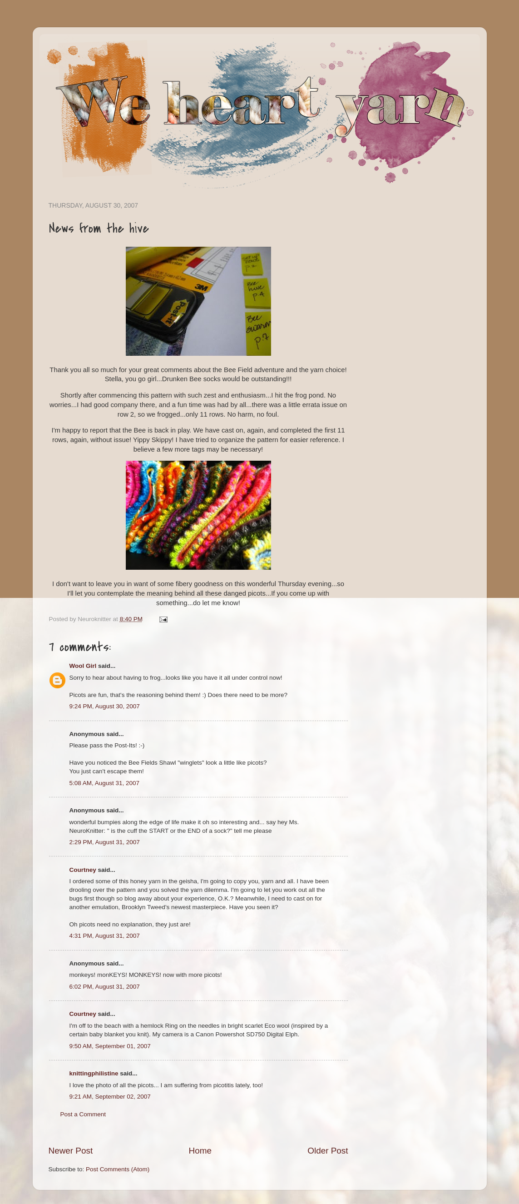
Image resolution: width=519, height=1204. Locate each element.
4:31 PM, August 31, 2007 (104, 935)
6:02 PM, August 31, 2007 (104, 986)
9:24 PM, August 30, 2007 (104, 706)
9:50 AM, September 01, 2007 (110, 1046)
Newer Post (71, 1150)
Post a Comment (83, 1114)
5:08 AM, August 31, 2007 (104, 783)
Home (200, 1150)
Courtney (82, 869)
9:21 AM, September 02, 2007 (110, 1096)
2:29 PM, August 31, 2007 (104, 842)
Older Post (327, 1150)
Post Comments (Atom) (117, 1169)
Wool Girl (83, 665)
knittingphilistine (94, 1073)
